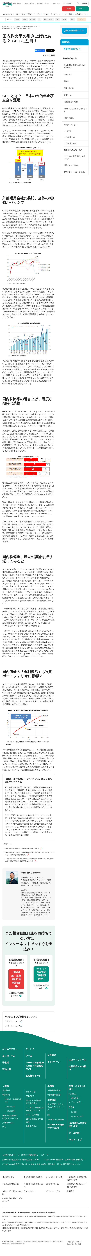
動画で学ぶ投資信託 (71, 165)
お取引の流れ (69, 118)
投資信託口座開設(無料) (41, 974)
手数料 (30, 14)
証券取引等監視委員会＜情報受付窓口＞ (20, 1160)
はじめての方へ (8, 14)
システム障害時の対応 (10, 1184)
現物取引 (6, 1090)
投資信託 (32, 19)
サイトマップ (75, 1139)
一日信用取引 (10, 1111)
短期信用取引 (10, 1106)
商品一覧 (9, 19)
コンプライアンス (52, 1184)
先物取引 (73, 1094)
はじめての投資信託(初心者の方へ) (75, 157)
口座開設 (68, 9)
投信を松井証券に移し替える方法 (75, 110)
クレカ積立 (81, 19)
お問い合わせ (17, 3)
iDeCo (64, 19)
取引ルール (68, 95)
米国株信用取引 (54, 1095)
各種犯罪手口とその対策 (33, 1177)
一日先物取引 (74, 1098)
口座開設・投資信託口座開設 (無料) (16, 979)
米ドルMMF (74, 1133)
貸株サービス (8, 1123)
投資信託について (12, 1021)
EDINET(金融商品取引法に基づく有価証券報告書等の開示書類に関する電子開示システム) (41, 1164)
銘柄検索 (85, 3)
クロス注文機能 (32, 1115)
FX (39, 19)
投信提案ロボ (70, 137)
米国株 (24, 19)
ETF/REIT (30, 1096)
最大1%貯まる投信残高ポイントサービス (75, 66)
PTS (4, 1127)
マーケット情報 (66, 14)
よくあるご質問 (29, 3)
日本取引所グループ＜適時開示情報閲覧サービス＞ (25, 1155)
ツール (45, 14)
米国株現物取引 (54, 1090)
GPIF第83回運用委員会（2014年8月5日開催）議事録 (22, 849)
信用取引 (6, 1095)
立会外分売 (30, 1092)
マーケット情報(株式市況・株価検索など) (35, 1065)
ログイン (82, 9)
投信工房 (68, 131)
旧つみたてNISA (77, 1116)
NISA (57, 19)
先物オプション (48, 19)
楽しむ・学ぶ (20, 14)
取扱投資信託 (69, 88)
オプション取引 (75, 1102)
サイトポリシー (30, 1191)
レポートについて (12, 1026)
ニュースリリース (77, 1060)
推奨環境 (70, 1191)
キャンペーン (55, 14)
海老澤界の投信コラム (72, 49)
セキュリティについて (54, 1177)
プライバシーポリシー (54, 1191)
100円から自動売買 (55, 1119)
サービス (37, 14)
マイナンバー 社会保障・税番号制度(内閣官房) (64, 1160)
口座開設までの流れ (71, 102)
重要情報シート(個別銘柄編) (74, 172)
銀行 (72, 19)
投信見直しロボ (70, 143)
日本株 (17, 19)
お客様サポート (80, 14)
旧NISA (74, 1112)
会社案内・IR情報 (43, 3)
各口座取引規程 (8, 1177)
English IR (55, 3)
